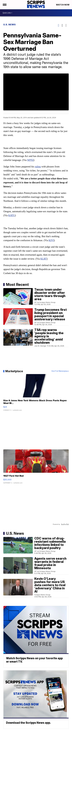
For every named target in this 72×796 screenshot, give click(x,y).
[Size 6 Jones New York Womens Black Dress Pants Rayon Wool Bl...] (36, 394)
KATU (11, 215)
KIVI (51, 240)
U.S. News (9, 24)
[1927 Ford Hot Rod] (36, 467)
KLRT (43, 258)
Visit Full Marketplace (60, 371)
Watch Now (63, 4)
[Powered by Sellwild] (65, 524)
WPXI (30, 160)
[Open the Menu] (4, 4)
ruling (38, 166)
